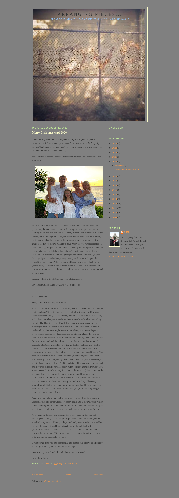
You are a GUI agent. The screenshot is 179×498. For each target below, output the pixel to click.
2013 (114, 199)
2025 (114, 143)
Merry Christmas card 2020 (49, 132)
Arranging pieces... (90, 14)
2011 (114, 208)
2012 (114, 203)
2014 (114, 194)
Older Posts (98, 474)
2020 (114, 161)
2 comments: (70, 464)
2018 (114, 176)
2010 (114, 212)
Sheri (127, 232)
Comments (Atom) (53, 481)
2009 (114, 217)
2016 (114, 185)
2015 (114, 189)
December (120, 165)
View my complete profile (124, 257)
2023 (114, 152)
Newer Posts (37, 474)
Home (68, 474)
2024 (114, 147)
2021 (114, 157)
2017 (114, 180)
